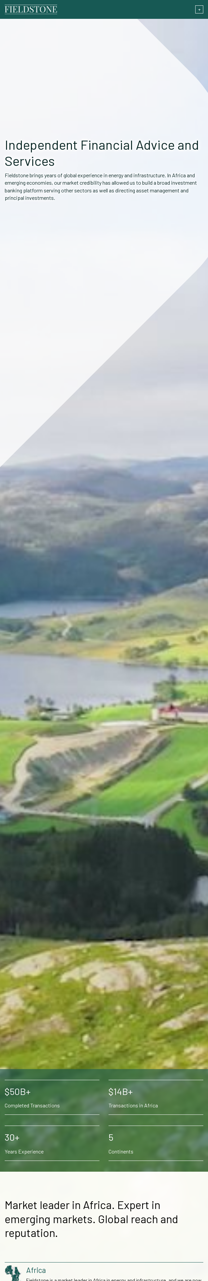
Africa (36, 1270)
